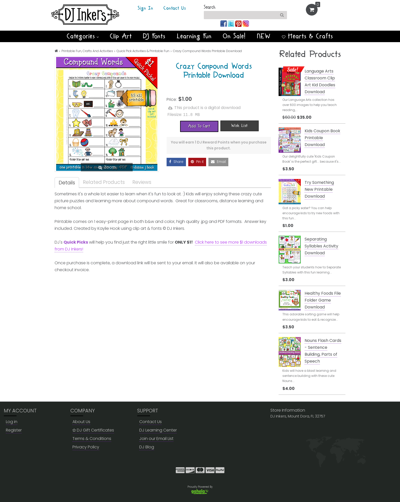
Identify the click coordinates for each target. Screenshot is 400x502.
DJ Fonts (154, 36)
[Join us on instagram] (246, 23)
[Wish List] (239, 125)
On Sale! (234, 36)
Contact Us (175, 8)
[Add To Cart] (199, 126)
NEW (264, 36)
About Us (81, 422)
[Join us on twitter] (231, 23)
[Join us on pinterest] (239, 23)
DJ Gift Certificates (93, 430)
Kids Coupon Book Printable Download (322, 138)
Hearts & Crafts (307, 36)
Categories (83, 36)
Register (14, 430)
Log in (11, 422)
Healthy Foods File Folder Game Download (323, 300)
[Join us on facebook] (224, 23)
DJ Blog (146, 447)
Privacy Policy (85, 447)
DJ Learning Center (158, 430)
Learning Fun (194, 36)
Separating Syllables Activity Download (321, 246)
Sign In (145, 8)
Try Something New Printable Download (319, 189)
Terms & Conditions (91, 438)
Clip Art (121, 36)
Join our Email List (156, 438)
